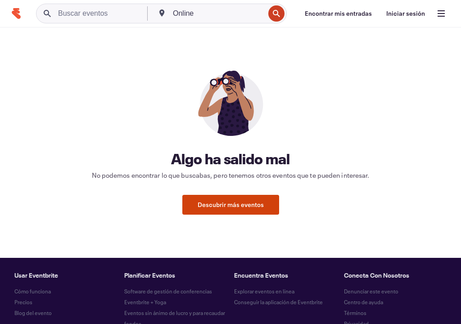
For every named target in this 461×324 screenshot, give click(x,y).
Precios (23, 302)
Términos (355, 312)
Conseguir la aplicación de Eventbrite (278, 302)
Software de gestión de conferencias (168, 291)
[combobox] (217, 13)
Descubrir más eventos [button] (231, 204)
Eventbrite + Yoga (145, 302)
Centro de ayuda (363, 302)
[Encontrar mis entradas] (338, 13)
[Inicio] (16, 13)
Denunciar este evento (371, 291)
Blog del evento (33, 312)
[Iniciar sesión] (405, 13)
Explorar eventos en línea (264, 291)
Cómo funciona (32, 291)
